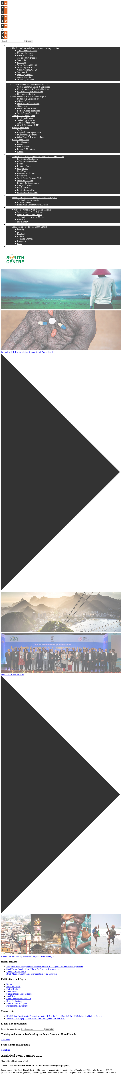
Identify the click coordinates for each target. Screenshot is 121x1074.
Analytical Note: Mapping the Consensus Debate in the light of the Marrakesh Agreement (44, 967)
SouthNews (11, 996)
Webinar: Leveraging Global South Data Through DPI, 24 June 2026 (35, 1018)
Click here (5, 1050)
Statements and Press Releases (19, 994)
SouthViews (11, 991)
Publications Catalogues (16, 1003)
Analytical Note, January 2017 (44, 956)
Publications (11, 956)
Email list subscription (11, 1029)
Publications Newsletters (17, 1006)
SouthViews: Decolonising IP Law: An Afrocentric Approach (32, 969)
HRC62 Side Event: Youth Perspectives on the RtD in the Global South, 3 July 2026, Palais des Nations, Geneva (54, 1016)
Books (9, 984)
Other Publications (14, 1001)
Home (3, 956)
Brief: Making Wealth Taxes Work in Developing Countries (31, 974)
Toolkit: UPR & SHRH (16, 971)
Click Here (5, 1039)
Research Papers (13, 987)
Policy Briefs (12, 989)
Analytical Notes (24, 956)
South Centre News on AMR (18, 998)
